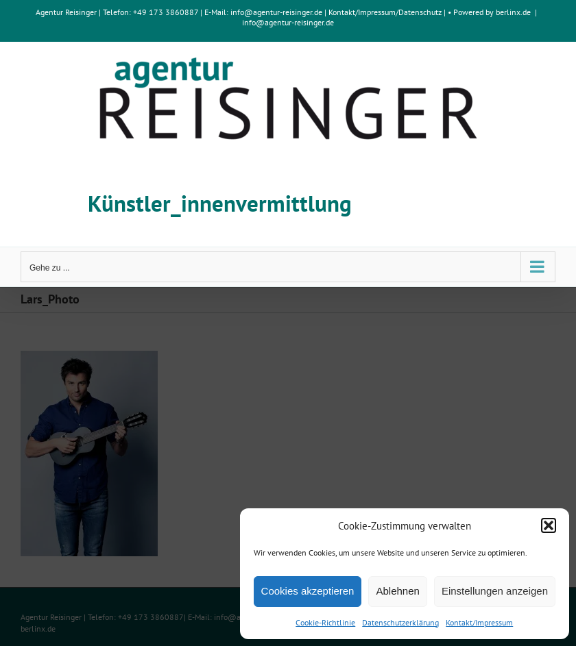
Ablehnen (397, 591)
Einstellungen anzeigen (495, 591)
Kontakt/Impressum (479, 622)
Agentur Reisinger (66, 12)
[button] (548, 525)
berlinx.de (512, 12)
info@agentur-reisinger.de (277, 12)
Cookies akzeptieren (308, 591)
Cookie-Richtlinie (325, 622)
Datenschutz (420, 12)
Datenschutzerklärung (400, 622)
